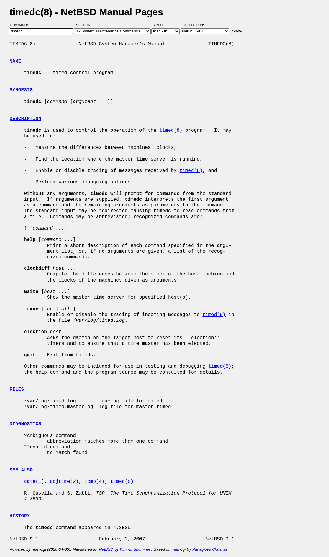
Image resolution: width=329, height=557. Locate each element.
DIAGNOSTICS (25, 424)
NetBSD (106, 549)
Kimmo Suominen (135, 549)
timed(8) (170, 130)
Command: (20, 25)
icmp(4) (95, 481)
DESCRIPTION (25, 119)
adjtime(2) (64, 481)
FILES (17, 389)
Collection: (193, 25)
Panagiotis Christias (210, 549)
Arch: (161, 25)
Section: (85, 25)
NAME (15, 61)
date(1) (34, 481)
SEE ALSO (21, 470)
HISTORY (20, 516)
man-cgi (179, 549)
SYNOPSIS (21, 90)
